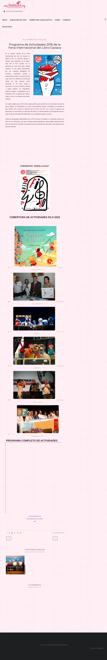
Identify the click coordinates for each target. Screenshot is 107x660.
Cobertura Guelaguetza (40, 20)
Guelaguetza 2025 (18, 20)
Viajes (57, 20)
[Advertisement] (34, 145)
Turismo (66, 20)
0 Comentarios (58, 533)
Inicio (4, 20)
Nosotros (7, 27)
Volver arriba (96, 648)
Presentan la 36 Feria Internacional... (15, 569)
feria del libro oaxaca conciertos (35, 39)
